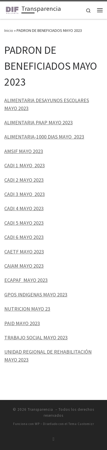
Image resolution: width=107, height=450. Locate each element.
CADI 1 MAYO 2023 (24, 165)
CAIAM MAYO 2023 (24, 266)
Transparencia (41, 409)
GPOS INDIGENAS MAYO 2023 (35, 294)
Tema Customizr (81, 424)
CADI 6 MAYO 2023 (24, 237)
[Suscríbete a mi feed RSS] (53, 439)
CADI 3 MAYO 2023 (24, 194)
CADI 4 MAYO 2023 (24, 208)
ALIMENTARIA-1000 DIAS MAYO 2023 (44, 136)
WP (37, 424)
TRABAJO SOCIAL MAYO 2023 (36, 337)
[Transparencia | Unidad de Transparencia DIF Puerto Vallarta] (11, 9)
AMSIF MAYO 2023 (23, 151)
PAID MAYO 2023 (22, 323)
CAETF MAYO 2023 (24, 251)
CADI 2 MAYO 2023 (24, 180)
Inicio (8, 30)
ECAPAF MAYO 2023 (26, 280)
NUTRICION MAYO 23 (27, 308)
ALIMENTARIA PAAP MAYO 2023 (38, 122)
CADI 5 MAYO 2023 (24, 223)
